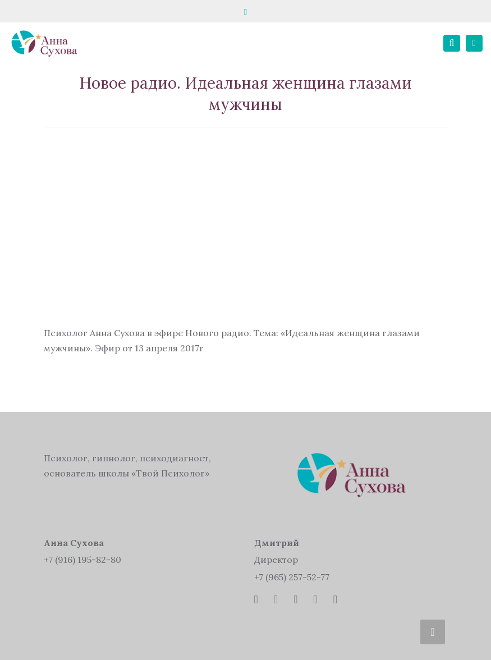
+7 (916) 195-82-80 (82, 559)
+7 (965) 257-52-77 (291, 577)
